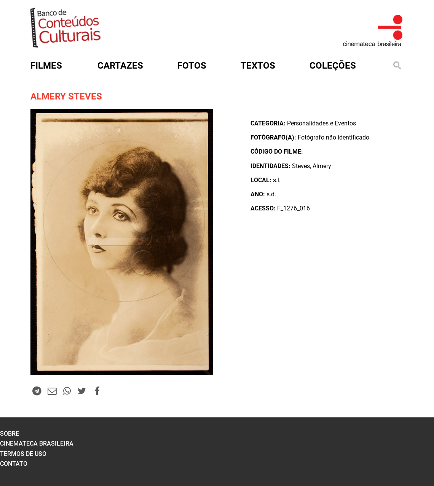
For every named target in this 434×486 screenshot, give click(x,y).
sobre (9, 433)
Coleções (333, 65)
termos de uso (23, 453)
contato (13, 463)
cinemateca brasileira (36, 443)
